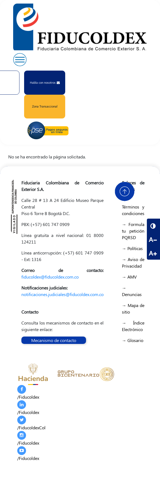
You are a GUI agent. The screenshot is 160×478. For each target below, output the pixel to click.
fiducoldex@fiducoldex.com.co (50, 277)
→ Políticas (132, 248)
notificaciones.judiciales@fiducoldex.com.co (62, 294)
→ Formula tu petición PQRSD (133, 230)
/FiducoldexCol (31, 423)
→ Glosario (132, 340)
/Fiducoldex (28, 392)
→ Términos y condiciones (133, 206)
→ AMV (129, 277)
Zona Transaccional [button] (45, 106)
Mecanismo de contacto (53, 340)
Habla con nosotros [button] (45, 82)
